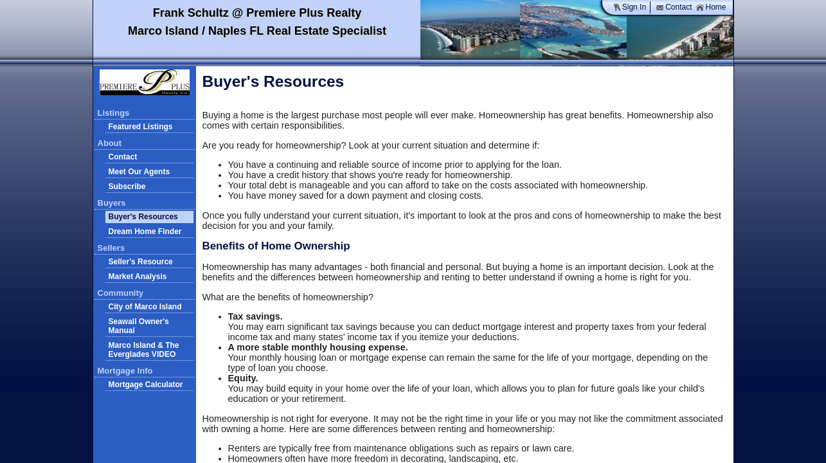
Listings (114, 113)
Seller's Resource (141, 261)
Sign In (629, 7)
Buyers (112, 203)
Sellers (111, 248)
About (110, 143)
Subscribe (127, 186)
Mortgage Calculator (146, 384)
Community (121, 293)
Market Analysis (138, 276)
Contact (674, 7)
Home (711, 7)
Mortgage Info (125, 371)
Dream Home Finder (145, 231)
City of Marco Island (145, 306)
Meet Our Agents (139, 171)
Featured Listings (141, 126)
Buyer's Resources (143, 216)
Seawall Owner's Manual (139, 326)
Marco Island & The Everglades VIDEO (144, 350)
